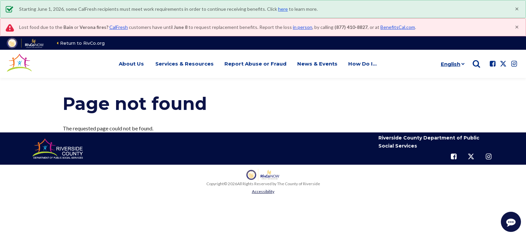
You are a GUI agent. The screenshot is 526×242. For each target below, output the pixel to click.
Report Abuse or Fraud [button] (255, 64)
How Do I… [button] (362, 64)
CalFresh (118, 27)
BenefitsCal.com (397, 27)
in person (302, 27)
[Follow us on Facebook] (492, 64)
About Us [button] (131, 64)
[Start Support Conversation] (511, 222)
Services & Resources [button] (184, 64)
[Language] (451, 64)
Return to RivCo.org (82, 43)
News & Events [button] (317, 64)
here (283, 9)
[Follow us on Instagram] (514, 64)
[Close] (517, 8)
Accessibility (263, 191)
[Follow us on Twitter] (503, 64)
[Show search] (476, 64)
